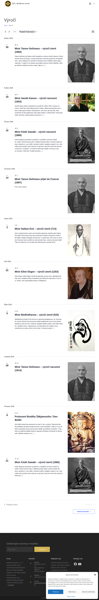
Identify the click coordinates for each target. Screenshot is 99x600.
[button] (95, 575)
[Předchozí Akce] (5, 31)
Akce (5, 25)
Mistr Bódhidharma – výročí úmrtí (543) (37, 314)
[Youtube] (79, 564)
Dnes (14, 31)
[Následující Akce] (9, 31)
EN (94, 3)
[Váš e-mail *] (19, 549)
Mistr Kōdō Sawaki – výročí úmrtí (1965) (37, 462)
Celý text (11, 585)
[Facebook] (75, 564)
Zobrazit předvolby (88, 592)
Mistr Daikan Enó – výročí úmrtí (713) (35, 228)
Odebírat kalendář (83, 511)
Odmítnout (72, 592)
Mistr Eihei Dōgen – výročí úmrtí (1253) (37, 271)
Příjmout (56, 592)
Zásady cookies (71, 596)
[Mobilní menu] (90, 4)
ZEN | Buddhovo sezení (21, 3)
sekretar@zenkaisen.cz (41, 584)
